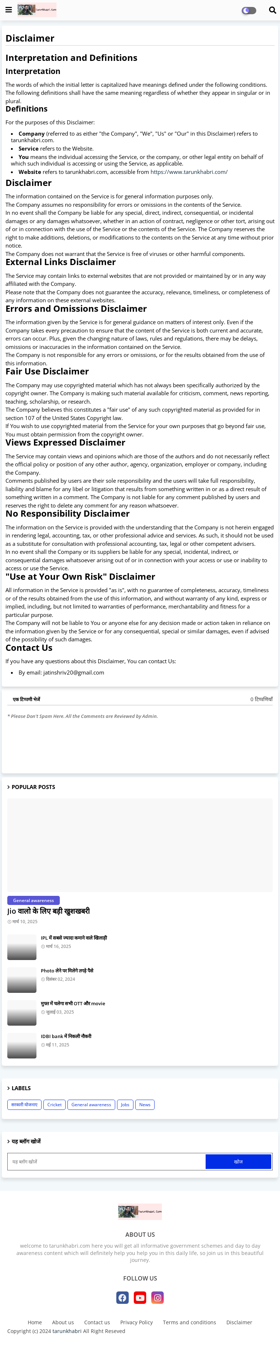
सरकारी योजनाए (24, 1104)
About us (63, 1322)
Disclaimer (239, 1322)
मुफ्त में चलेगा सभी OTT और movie (73, 1003)
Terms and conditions (189, 1322)
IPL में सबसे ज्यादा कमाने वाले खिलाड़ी (74, 937)
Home (35, 1322)
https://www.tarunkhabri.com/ (189, 171)
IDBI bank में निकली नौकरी (66, 1036)
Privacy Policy (136, 1322)
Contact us (97, 1322)
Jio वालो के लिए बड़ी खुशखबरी (48, 911)
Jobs (125, 1104)
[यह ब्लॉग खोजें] (107, 1161)
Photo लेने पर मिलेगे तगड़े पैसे (67, 970)
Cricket (54, 1104)
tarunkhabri (67, 1331)
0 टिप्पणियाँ (261, 699)
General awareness (91, 1104)
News (145, 1104)
